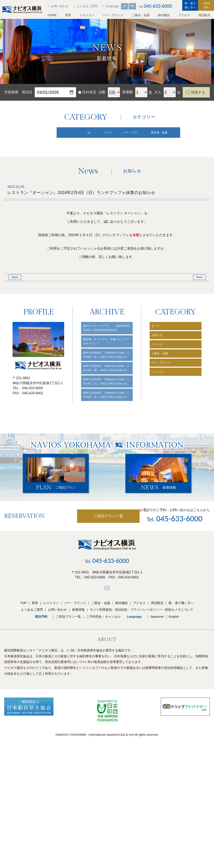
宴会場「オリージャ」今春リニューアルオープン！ (106, 386)
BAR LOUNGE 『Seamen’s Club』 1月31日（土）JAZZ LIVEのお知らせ (104, 467)
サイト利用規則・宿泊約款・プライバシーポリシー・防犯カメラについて (141, 686)
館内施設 (164, 15)
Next (198, 313)
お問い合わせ (57, 686)
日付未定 (87, 92)
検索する (198, 92)
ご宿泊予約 (206, 5)
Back (15, 313)
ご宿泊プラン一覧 (92, 592)
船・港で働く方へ (190, 5)
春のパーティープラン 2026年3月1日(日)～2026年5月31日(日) (106, 368)
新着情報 (78, 686)
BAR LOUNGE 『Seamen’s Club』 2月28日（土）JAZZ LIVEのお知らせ (104, 404)
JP (124, 6)
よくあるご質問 (32, 686)
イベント (158, 384)
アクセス (184, 15)
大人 (157, 92)
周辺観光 (204, 15)
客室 (68, 15)
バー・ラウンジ (113, 15)
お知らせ (158, 374)
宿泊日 (27, 92)
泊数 (102, 92)
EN (132, 6)
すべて (157, 363)
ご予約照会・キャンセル (103, 693)
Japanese (157, 693)
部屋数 (127, 92)
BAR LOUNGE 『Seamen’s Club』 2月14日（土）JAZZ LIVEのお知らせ (104, 446)
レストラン (87, 15)
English (174, 693)
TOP (23, 679)
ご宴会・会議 (140, 15)
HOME (52, 15)
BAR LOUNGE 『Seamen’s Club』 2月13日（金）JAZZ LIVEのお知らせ (104, 425)
